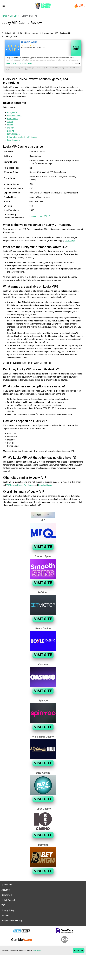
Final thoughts (13, 140)
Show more (76, 63)
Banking (10, 131)
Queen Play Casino (25, 485)
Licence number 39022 (39, 216)
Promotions (12, 118)
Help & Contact (8, 900)
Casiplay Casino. (45, 485)
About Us (6, 890)
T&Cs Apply (70, 240)
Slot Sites (14, 16)
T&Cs (4, 905)
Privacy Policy (8, 910)
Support (10, 128)
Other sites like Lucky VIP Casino (22, 137)
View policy (37, 950)
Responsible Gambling (12, 920)
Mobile (10, 124)
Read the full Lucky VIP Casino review (19, 63)
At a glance (12, 112)
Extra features (13, 134)
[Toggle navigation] (4, 6)
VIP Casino (11, 485)
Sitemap (5, 915)
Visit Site (76, 48)
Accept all (78, 950)
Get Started (7, 895)
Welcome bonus (14, 115)
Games (10, 121)
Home (4, 16)
